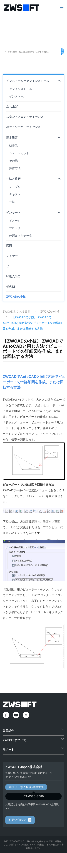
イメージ (15, 220)
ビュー (10, 266)
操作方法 (15, 168)
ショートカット (19, 153)
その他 (13, 160)
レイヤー (12, 256)
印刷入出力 (13, 276)
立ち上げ (12, 106)
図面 (9, 245)
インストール (17, 96)
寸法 (12, 202)
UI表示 (13, 145)
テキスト (15, 194)
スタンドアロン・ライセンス (24, 116)
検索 (62, 51)
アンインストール (20, 89)
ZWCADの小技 (16, 296)
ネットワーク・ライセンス (23, 127)
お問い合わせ (20, 820)
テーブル (15, 187)
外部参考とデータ (20, 235)
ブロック (15, 228)
